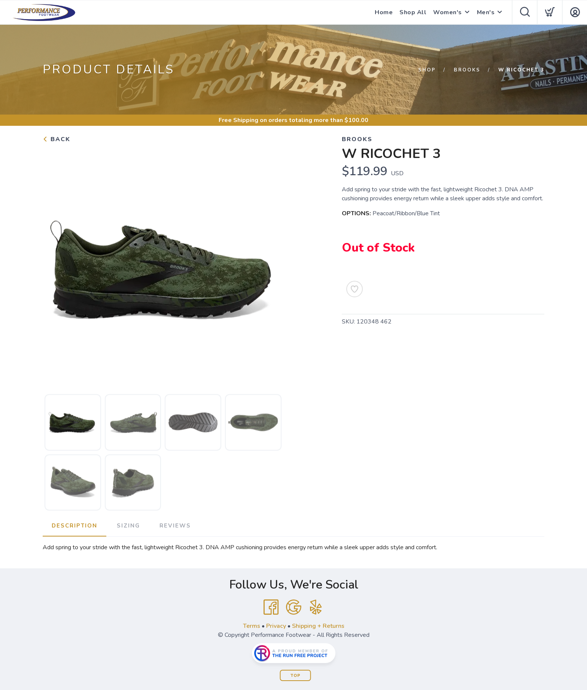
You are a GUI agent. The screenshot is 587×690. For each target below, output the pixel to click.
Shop (427, 70)
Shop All (412, 12)
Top (296, 675)
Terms (251, 626)
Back (56, 139)
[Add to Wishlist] (354, 289)
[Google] (293, 607)
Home (384, 12)
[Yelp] (316, 607)
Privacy (276, 626)
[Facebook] (271, 607)
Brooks (467, 70)
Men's (486, 12)
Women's (447, 12)
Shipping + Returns (318, 626)
